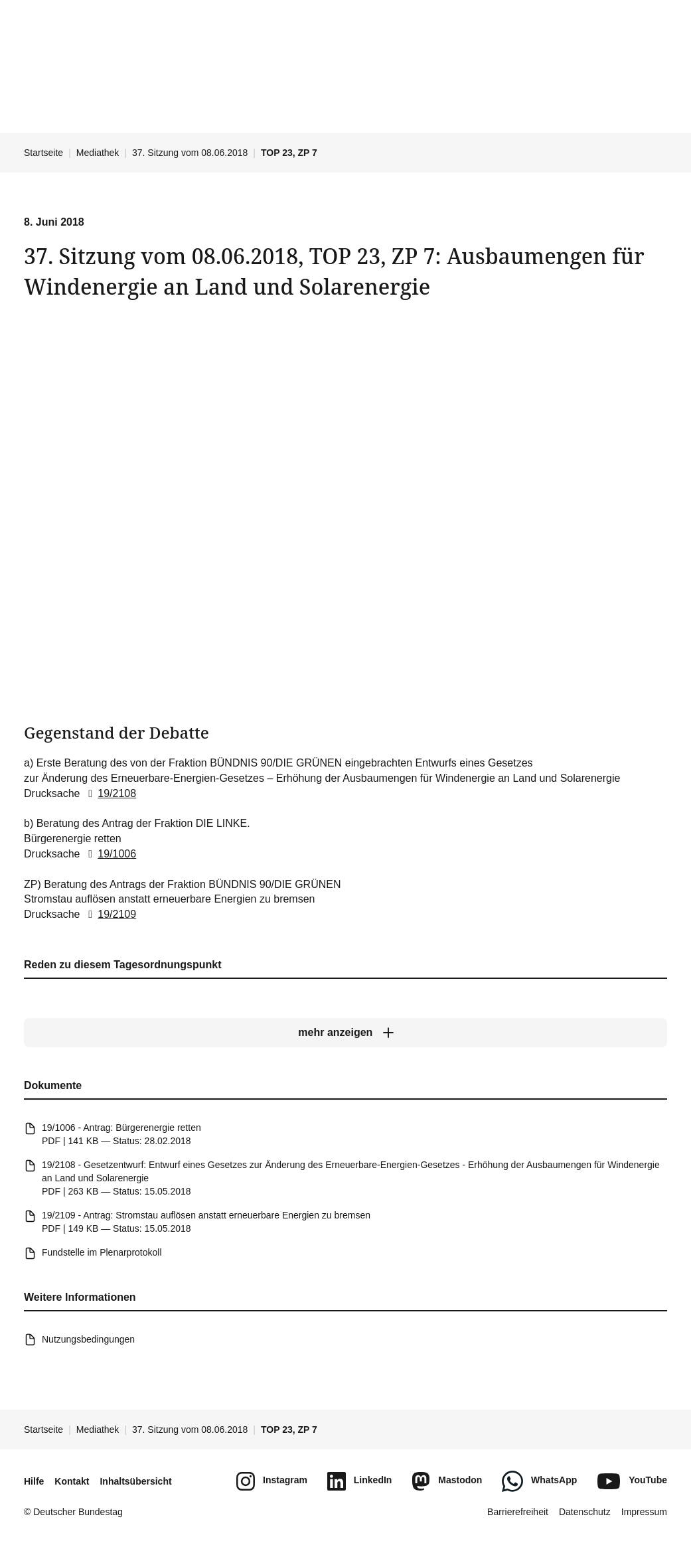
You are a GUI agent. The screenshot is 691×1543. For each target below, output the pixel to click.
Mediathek (97, 152)
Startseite (43, 152)
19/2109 (109, 914)
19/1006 (109, 853)
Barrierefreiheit (517, 1511)
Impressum (644, 1511)
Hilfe (34, 1481)
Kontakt (71, 1481)
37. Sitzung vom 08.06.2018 (190, 152)
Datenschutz (585, 1511)
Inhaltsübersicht (135, 1481)
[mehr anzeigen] (345, 1033)
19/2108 (109, 792)
